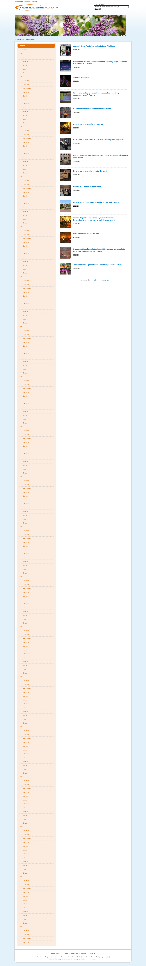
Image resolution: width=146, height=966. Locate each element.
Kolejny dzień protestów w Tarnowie (88, 124)
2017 (21, 477)
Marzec (25, 65)
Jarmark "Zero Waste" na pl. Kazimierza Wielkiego (94, 46)
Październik (27, 88)
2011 (21, 777)
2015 (21, 577)
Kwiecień (26, 61)
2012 (21, 727)
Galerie (28, 39)
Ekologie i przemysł (102, 957)
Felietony (58, 959)
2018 (21, 427)
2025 (21, 77)
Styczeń (25, 73)
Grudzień (26, 80)
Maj (24, 57)
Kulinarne (84, 959)
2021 (21, 277)
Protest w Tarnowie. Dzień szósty (87, 187)
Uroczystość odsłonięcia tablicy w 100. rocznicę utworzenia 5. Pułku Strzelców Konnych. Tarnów (99, 250)
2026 (21, 54)
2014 (21, 627)
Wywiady (67, 959)
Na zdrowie (89, 957)
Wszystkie (23, 50)
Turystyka (71, 957)
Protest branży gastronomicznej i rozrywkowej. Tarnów (96, 202)
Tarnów (39, 957)
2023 (21, 177)
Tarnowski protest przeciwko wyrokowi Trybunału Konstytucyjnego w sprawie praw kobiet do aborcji (94, 219)
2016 (21, 527)
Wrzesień (26, 92)
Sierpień (25, 96)
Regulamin (74, 953)
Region (47, 957)
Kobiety (75, 959)
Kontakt (28, 1)
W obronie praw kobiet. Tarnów (86, 233)
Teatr (50, 959)
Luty (24, 69)
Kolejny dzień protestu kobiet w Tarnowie (90, 171)
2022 (21, 227)
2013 (21, 677)
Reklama (34, 1)
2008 (21, 927)
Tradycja (79, 957)
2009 (21, 877)
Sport (62, 957)
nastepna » (105, 280)
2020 (33, 39)
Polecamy (93, 959)
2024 (21, 127)
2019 (21, 377)
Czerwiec (26, 104)
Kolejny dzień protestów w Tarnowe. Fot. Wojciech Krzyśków (98, 140)
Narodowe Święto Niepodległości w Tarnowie (92, 108)
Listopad (26, 84)
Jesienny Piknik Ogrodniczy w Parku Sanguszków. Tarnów (97, 265)
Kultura (55, 957)
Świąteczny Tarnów (81, 77)
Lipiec (25, 100)
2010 (21, 827)
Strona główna (19, 1)
